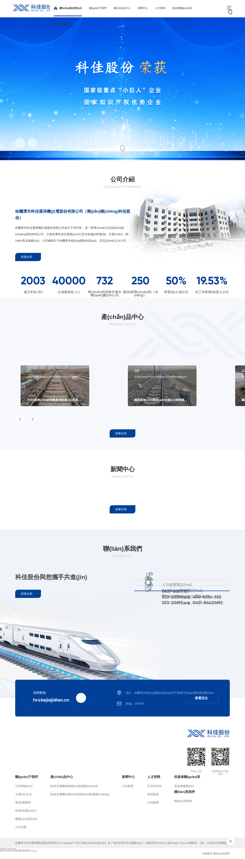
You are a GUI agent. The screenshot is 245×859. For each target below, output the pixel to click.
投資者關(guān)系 (187, 777)
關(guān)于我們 (26, 777)
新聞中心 (128, 777)
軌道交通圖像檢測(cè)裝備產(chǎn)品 (74, 786)
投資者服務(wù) (184, 786)
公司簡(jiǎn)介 (24, 786)
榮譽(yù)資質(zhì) (26, 818)
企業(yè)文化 (23, 794)
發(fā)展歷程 (23, 802)
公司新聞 (127, 786)
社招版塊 (153, 802)
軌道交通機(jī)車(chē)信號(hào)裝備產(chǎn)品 (79, 794)
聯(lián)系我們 (184, 792)
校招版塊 (153, 794)
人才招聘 (153, 777)
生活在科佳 (154, 786)
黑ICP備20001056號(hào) (92, 842)
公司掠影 (21, 827)
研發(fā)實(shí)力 (26, 810)
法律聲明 (207, 853)
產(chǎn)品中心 (61, 777)
